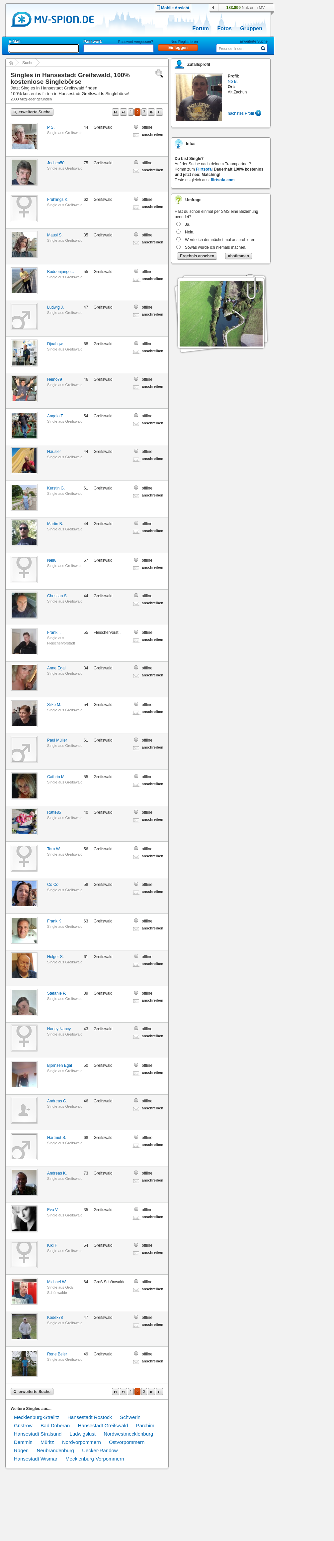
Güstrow (23, 1425)
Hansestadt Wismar (35, 1459)
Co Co (52, 884)
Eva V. (52, 1209)
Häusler (54, 451)
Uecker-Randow (100, 1450)
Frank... (54, 632)
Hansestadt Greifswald (103, 1425)
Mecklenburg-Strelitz (36, 1417)
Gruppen (251, 28)
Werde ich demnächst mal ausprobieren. (220, 239)
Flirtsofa (203, 169)
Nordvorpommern (81, 1442)
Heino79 (54, 379)
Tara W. (54, 849)
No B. (233, 81)
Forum (200, 28)
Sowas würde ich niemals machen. (215, 247)
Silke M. (54, 704)
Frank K (54, 921)
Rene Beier (57, 1354)
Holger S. (55, 956)
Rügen (21, 1450)
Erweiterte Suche (254, 41)
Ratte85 (54, 812)
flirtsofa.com (223, 180)
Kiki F (52, 1245)
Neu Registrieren (184, 42)
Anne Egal (56, 668)
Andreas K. (57, 1173)
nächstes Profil (241, 113)
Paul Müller (57, 740)
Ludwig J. (55, 307)
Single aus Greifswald (64, 133)
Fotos (224, 28)
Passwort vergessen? (135, 42)
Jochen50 (55, 163)
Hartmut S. (56, 1137)
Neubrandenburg (55, 1450)
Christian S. (57, 596)
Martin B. (55, 523)
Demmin (23, 1442)
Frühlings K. (57, 199)
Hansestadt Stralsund (37, 1434)
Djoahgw (55, 344)
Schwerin (130, 1417)
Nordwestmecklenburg (128, 1434)
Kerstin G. (56, 488)
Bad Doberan (55, 1425)
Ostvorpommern (127, 1442)
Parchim (145, 1425)
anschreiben (152, 134)
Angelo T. (55, 416)
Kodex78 (55, 1317)
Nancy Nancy (59, 1029)
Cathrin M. (56, 776)
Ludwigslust (83, 1434)
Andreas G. (57, 1101)
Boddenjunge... (60, 271)
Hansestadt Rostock (89, 1417)
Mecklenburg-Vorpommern (94, 1459)
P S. (50, 127)
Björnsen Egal (59, 1065)
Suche (28, 63)
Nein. (189, 232)
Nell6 (51, 560)
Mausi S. (55, 235)
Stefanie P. (56, 993)
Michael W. (57, 1282)
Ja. (187, 224)
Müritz (47, 1442)
